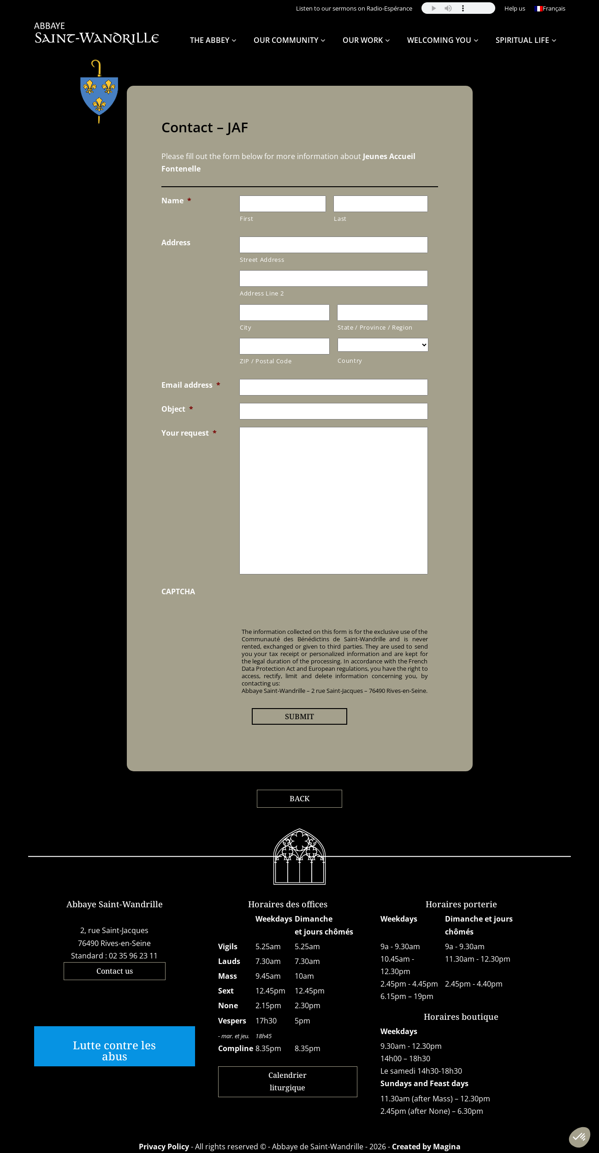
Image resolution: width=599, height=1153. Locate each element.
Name (176, 200)
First (246, 218)
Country (350, 360)
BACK (299, 798)
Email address (190, 385)
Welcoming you (439, 40)
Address (175, 242)
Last (340, 218)
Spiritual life (522, 40)
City (246, 327)
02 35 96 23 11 (133, 956)
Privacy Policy (164, 1146)
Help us (514, 8)
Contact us (114, 971)
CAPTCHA (178, 591)
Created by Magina (426, 1146)
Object (177, 409)
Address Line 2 (262, 293)
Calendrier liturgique (287, 1081)
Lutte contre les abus (114, 1051)
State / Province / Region (375, 327)
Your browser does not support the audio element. (458, 8)
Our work (363, 40)
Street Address (262, 259)
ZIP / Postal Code (265, 361)
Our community (286, 40)
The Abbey (209, 40)
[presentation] (309, 603)
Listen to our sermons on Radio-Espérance (354, 8)
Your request (189, 433)
